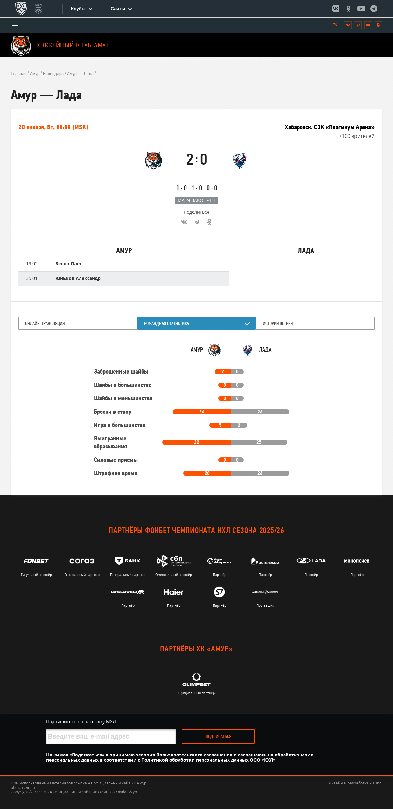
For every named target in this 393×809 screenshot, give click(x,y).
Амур (34, 73)
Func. (377, 783)
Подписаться (218, 736)
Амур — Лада (80, 73)
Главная (18, 73)
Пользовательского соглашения (194, 755)
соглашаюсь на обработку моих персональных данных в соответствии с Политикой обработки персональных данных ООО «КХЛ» (179, 757)
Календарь (53, 73)
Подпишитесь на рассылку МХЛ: (81, 722)
